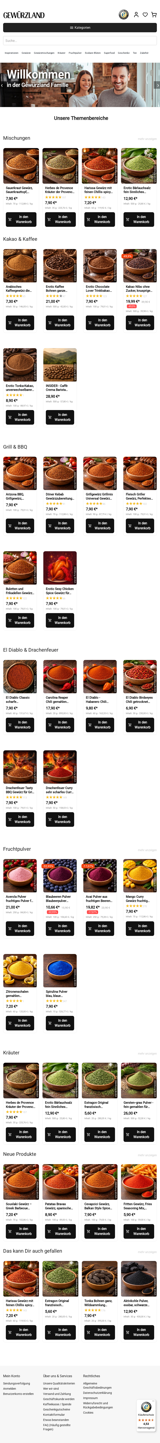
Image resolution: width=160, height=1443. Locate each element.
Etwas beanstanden (56, 1420)
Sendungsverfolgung (16, 1383)
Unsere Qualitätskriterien (59, 1383)
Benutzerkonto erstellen (18, 1394)
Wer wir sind (51, 1388)
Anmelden (9, 1388)
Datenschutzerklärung (97, 1392)
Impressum (90, 1398)
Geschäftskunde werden (59, 1399)
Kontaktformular (54, 1414)
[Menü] (153, 1401)
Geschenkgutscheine (56, 1409)
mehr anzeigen (147, 139)
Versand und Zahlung (57, 1394)
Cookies (88, 1412)
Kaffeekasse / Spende (57, 1404)
